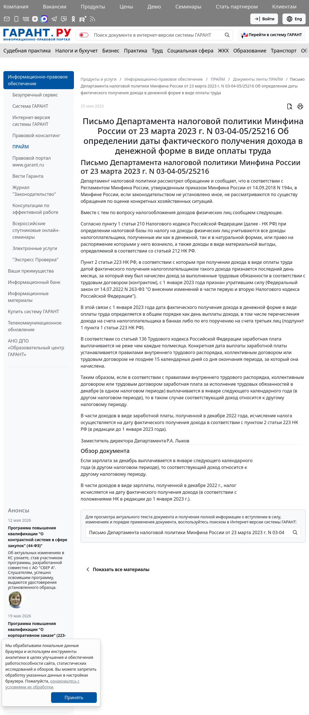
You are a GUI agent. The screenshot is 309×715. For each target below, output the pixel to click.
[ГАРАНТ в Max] (44, 19)
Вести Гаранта (27, 176)
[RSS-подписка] (92, 19)
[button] (271, 35)
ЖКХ (223, 50)
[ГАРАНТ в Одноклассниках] (73, 19)
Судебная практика (27, 50)
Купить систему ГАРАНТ (33, 311)
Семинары (188, 6)
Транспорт (284, 50)
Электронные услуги (34, 248)
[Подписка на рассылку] (6, 19)
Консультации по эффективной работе (35, 208)
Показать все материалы (117, 569)
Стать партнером (237, 6)
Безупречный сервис (35, 95)
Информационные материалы (28, 296)
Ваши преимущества (31, 271)
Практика (135, 50)
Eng (294, 19)
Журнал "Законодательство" (34, 190)
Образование (249, 50)
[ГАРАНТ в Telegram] (54, 19)
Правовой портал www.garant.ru (31, 161)
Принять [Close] (74, 697)
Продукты (93, 6)
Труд (157, 50)
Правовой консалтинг (36, 135)
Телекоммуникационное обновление (35, 326)
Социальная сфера (190, 50)
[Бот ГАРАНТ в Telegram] (63, 19)
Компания (16, 6)
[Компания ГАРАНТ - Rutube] (83, 19)
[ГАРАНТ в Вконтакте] (26, 19)
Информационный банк (34, 282)
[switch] (83, 35)
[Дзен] (35, 19)
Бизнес (110, 50)
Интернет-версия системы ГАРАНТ (31, 120)
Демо (154, 6)
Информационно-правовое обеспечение (38, 80)
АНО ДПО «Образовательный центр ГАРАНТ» (36, 348)
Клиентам (284, 6)
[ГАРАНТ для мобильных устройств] (16, 19)
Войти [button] (264, 19)
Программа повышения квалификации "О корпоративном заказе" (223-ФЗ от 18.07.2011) (37, 632)
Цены (126, 6)
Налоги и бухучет (76, 50)
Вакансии (54, 6)
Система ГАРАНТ (30, 106)
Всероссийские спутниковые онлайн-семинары (36, 230)
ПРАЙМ (20, 147)
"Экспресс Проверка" (35, 259)
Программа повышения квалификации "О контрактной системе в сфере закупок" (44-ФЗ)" (37, 536)
